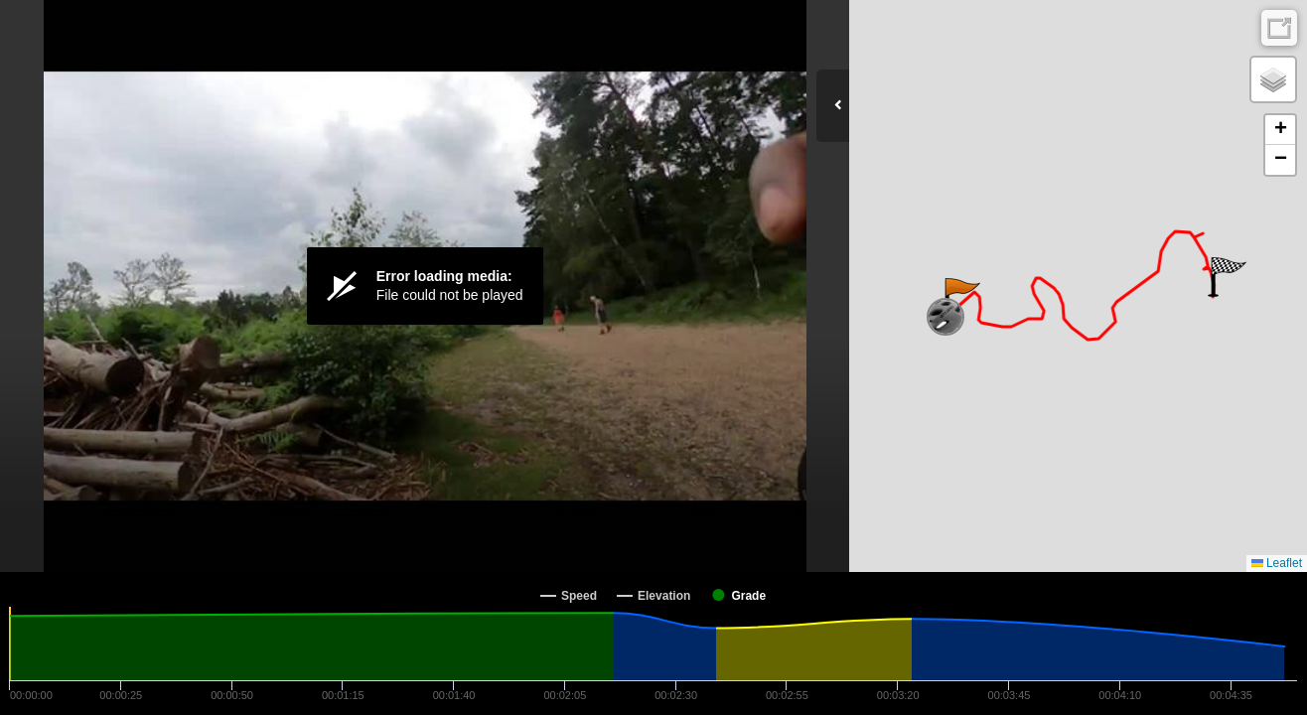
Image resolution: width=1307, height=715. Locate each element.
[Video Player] (424, 286)
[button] (961, 298)
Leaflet (1276, 563)
